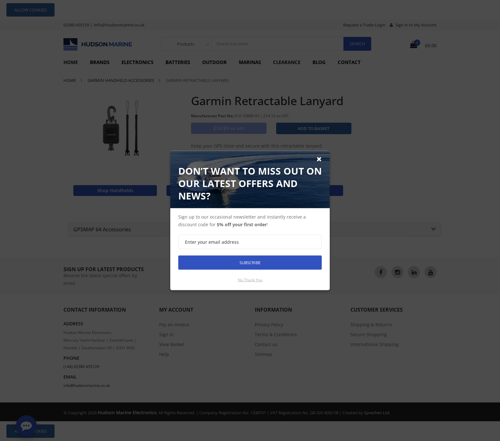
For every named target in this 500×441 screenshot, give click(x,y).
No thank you (250, 280)
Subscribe (250, 262)
